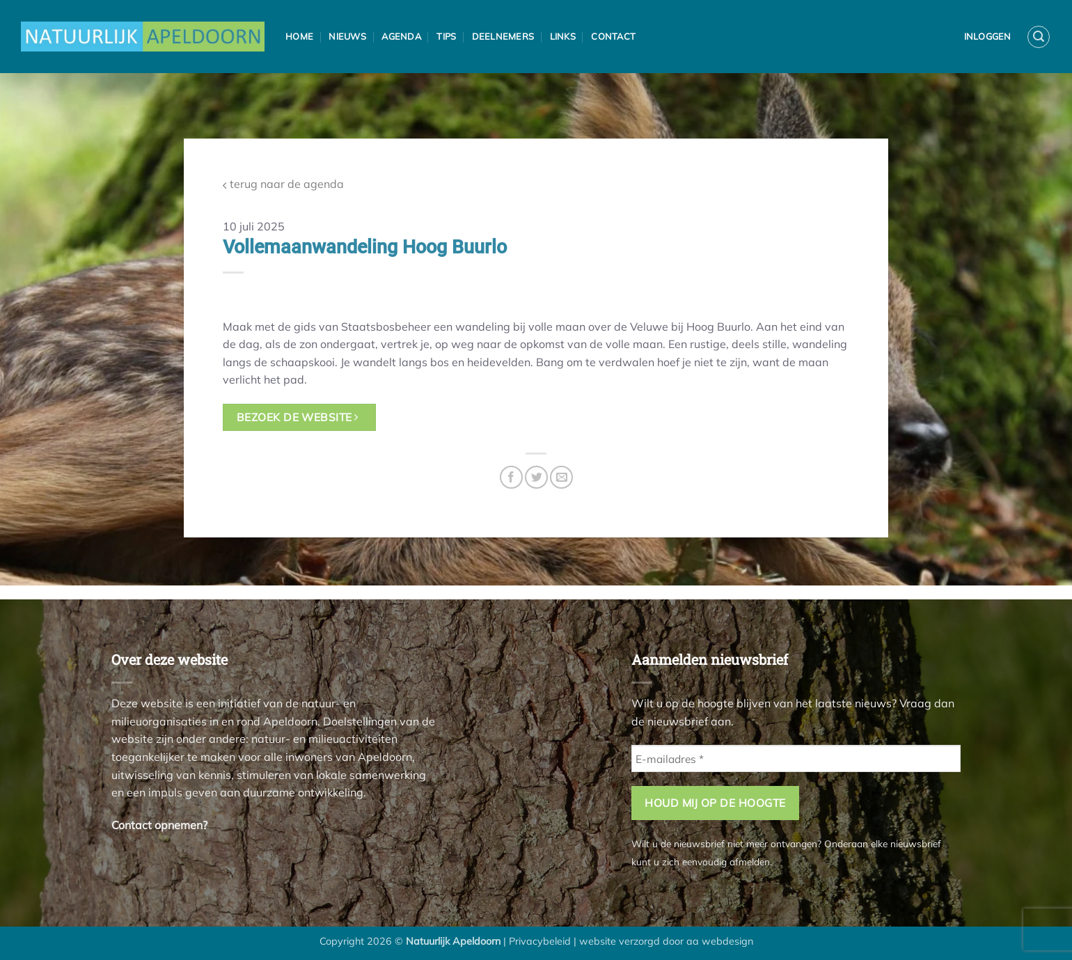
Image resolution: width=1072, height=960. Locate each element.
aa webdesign (719, 941)
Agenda (401, 36)
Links (563, 36)
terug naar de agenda (283, 184)
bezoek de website (297, 417)
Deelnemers (503, 36)
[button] (1038, 37)
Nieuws (347, 36)
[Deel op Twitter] (536, 477)
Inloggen (987, 36)
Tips (446, 36)
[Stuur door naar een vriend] (561, 477)
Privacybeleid (540, 941)
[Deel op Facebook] (511, 477)
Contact (613, 36)
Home (299, 36)
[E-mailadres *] (796, 758)
